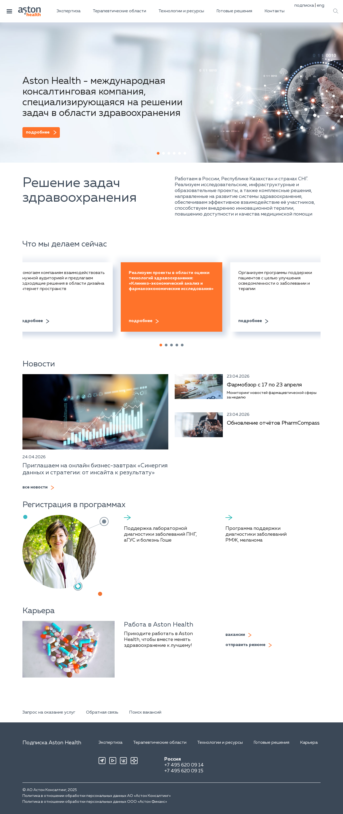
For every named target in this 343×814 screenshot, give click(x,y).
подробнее (37, 132)
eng (320, 5)
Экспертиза (68, 11)
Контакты (274, 11)
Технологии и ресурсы (181, 11)
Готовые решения (234, 11)
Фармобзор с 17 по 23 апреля (264, 385)
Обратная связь (102, 712)
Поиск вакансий (145, 712)
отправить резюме (245, 645)
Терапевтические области (119, 11)
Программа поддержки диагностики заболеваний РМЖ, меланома (256, 534)
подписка (304, 5)
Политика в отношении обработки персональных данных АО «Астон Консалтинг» (96, 796)
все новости (35, 487)
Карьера (309, 743)
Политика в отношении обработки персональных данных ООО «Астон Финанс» (94, 802)
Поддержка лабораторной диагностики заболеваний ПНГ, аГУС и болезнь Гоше (160, 534)
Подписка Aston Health (51, 742)
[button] (158, 153)
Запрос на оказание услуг (48, 712)
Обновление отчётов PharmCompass (273, 423)
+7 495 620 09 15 (183, 771)
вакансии (235, 635)
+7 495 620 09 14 (184, 765)
